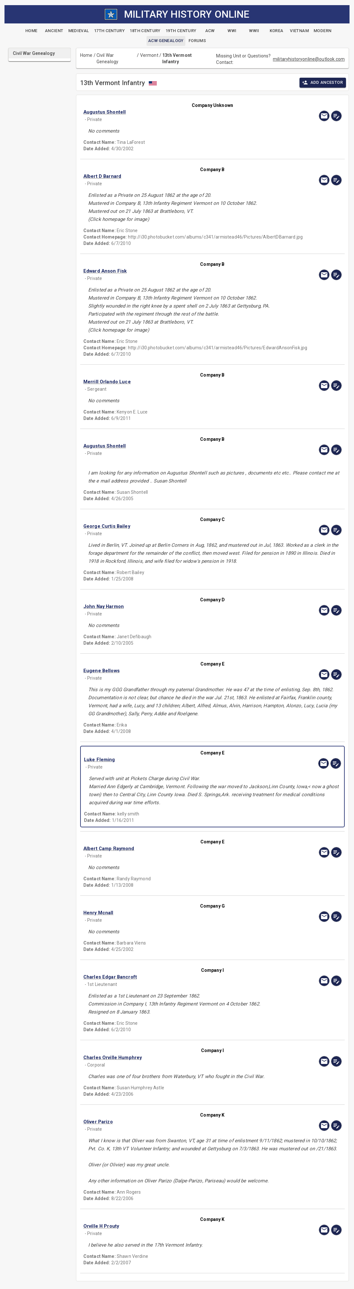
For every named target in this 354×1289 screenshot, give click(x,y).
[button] (173, 112)
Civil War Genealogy (107, 58)
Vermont (149, 55)
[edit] (336, 116)
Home (86, 55)
